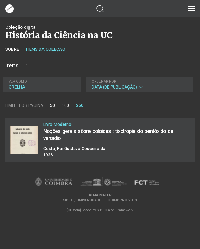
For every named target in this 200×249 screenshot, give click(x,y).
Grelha (41, 84)
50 (52, 105)
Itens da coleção (45, 49)
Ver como (18, 81)
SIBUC (102, 210)
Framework (124, 210)
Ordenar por (104, 81)
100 (65, 105)
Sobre (12, 49)
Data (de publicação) (139, 84)
